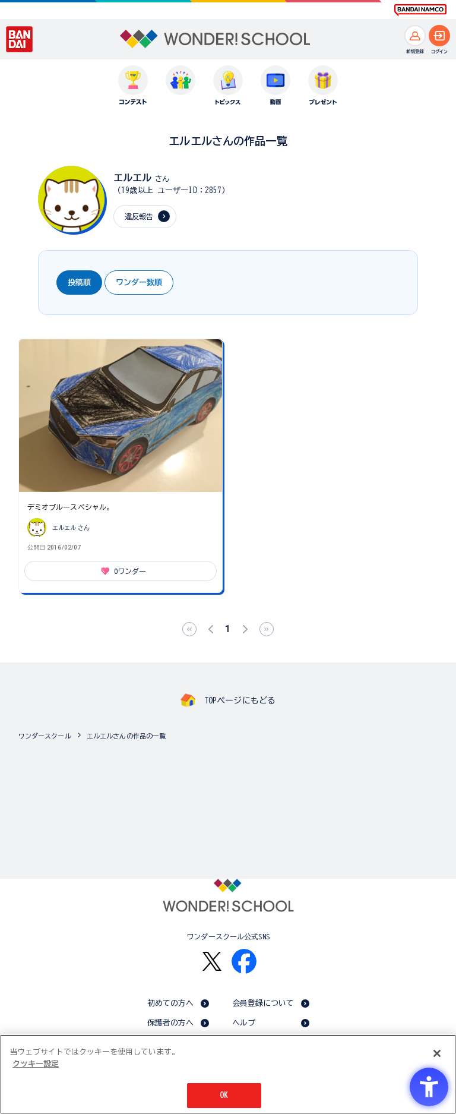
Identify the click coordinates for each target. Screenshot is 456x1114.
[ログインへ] (439, 35)
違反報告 (139, 216)
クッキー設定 (35, 1064)
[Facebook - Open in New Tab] (244, 961)
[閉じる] (437, 1053)
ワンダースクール (44, 736)
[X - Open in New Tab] (211, 961)
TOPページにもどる (240, 700)
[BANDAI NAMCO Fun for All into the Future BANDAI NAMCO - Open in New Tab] (420, 10)
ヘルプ (243, 1023)
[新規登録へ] (415, 35)
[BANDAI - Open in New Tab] (19, 39)
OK (224, 1095)
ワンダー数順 (139, 282)
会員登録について (263, 1003)
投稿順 (79, 282)
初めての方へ (170, 1003)
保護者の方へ (170, 1023)
